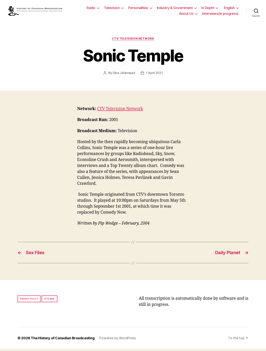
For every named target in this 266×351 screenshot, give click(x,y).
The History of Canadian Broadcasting (63, 340)
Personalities (138, 9)
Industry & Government (175, 9)
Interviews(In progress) (220, 15)
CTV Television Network (133, 41)
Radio (91, 9)
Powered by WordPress (117, 340)
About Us (186, 15)
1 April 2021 (154, 75)
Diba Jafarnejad (124, 75)
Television (112, 9)
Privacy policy (29, 301)
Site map (49, 301)
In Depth (207, 9)
